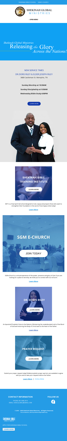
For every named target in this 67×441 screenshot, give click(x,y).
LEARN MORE (34, 104)
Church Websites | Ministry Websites (29, 412)
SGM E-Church (43, 2)
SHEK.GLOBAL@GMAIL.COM (23, 403)
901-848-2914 (23, 401)
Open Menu (33, 19)
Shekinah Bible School (27, 2)
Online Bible (39, 379)
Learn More (33, 210)
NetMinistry (44, 412)
